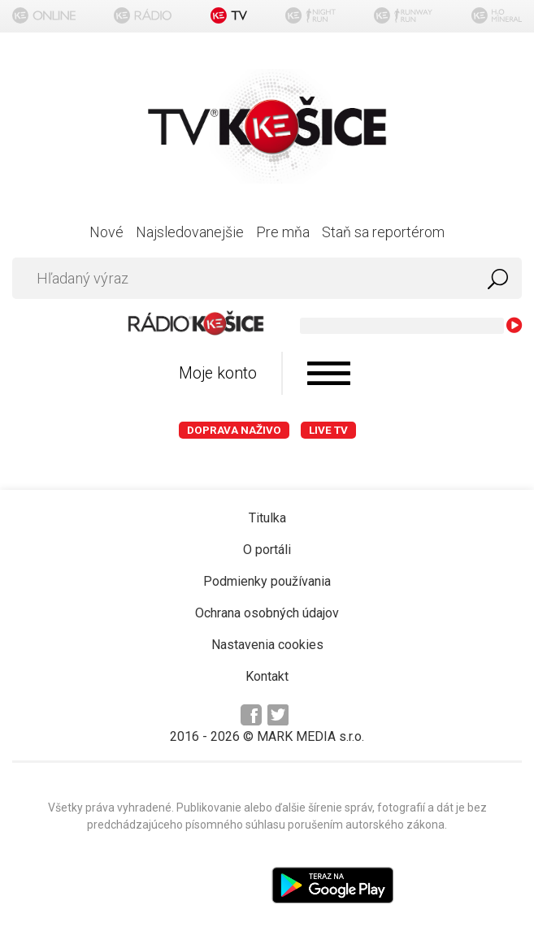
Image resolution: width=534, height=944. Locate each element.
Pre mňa (283, 231)
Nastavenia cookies (267, 644)
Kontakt (267, 676)
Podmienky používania (267, 581)
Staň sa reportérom (383, 231)
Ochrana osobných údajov (267, 613)
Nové (106, 231)
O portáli (267, 549)
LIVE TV (328, 430)
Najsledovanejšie (190, 231)
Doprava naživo (234, 430)
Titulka (267, 518)
